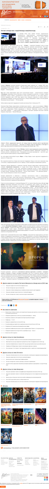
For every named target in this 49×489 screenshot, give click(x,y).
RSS (40, 16)
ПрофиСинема (3, 25)
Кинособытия (29, 458)
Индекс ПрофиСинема (36, 460)
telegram (45, 16)
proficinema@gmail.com (42, 475)
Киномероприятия (44, 469)
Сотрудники (11, 465)
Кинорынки (27, 463)
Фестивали (27, 459)
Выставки (27, 462)
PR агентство (4, 458)
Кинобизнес (28, 19)
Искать (22, 16)
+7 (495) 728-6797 (42, 474)
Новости (2, 459)
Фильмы (19, 463)
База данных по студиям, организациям (44, 462)
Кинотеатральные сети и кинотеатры (44, 464)
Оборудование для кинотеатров (44, 468)
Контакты (3, 464)
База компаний (44, 459)
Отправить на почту (47, 26)
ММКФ (19, 19)
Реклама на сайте (4, 463)
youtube (43, 16)
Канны (23, 19)
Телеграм (26, 299)
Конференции (27, 464)
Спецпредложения (4, 462)
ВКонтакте (21, 299)
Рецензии (35, 465)
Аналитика (36, 458)
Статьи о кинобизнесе (35, 462)
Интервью (20, 460)
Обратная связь (12, 466)
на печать (44, 26)
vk (47, 16)
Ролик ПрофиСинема (11, 464)
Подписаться (35, 16)
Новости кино (8, 25)
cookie (21, 483)
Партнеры (11, 462)
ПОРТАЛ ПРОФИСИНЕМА (13, 459)
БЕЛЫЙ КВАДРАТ (13, 19)
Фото (18, 461)
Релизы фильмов (20, 465)
